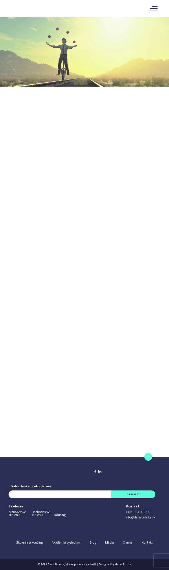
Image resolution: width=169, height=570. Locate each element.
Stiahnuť (133, 494)
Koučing (60, 515)
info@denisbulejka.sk (140, 517)
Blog (93, 542)
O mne (127, 542)
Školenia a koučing (29, 542)
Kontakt (147, 542)
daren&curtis (123, 564)
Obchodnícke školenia (40, 513)
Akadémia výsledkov (66, 542)
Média (109, 542)
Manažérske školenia (17, 513)
